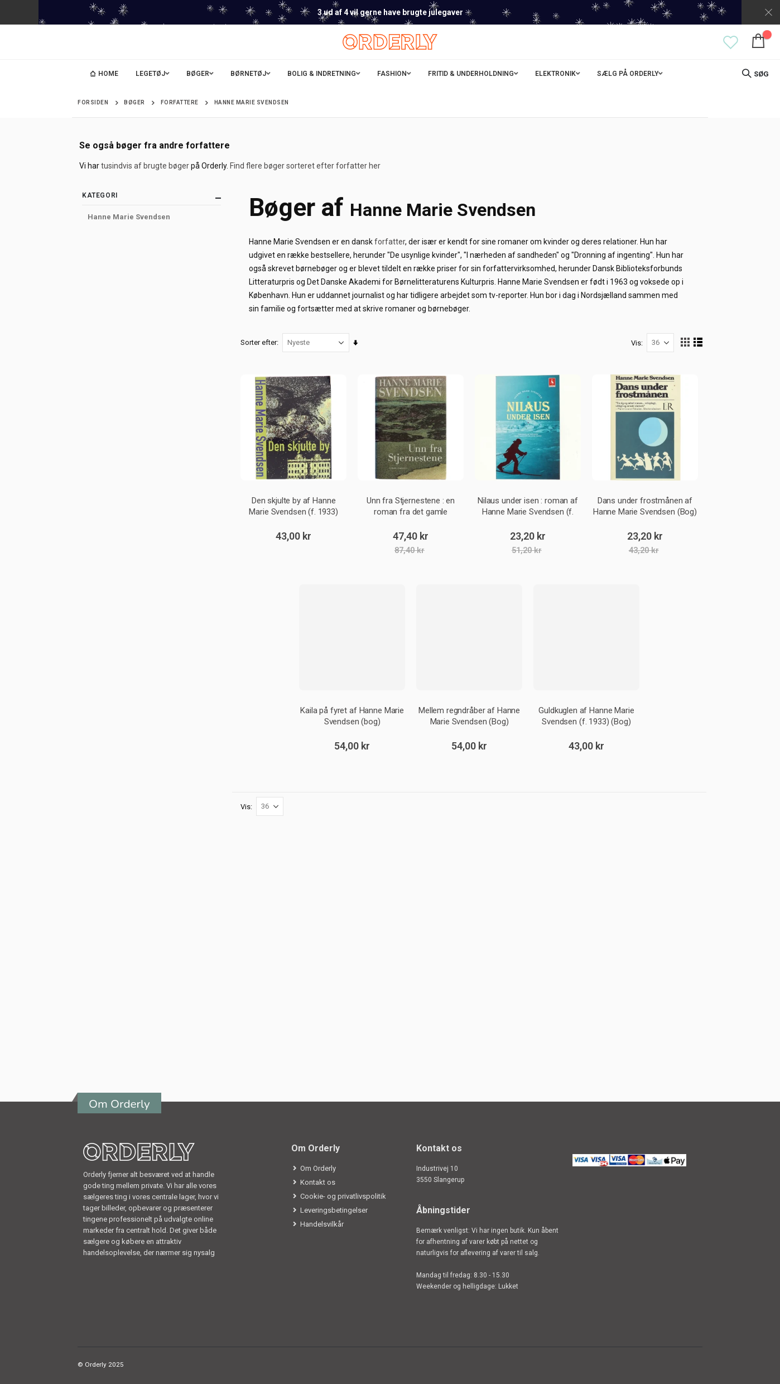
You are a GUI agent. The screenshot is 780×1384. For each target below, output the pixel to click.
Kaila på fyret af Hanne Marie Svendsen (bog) (353, 715)
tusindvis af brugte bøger (145, 165)
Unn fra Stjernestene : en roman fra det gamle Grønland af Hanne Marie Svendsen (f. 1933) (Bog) (411, 506)
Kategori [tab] (151, 197)
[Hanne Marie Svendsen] (151, 217)
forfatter (390, 241)
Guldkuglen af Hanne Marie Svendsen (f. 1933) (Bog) (586, 715)
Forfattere (180, 102)
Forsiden (93, 102)
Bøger (134, 102)
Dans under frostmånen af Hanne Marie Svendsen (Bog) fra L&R (645, 506)
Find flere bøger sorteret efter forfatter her (305, 165)
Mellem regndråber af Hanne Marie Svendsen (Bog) (469, 715)
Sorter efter (259, 342)
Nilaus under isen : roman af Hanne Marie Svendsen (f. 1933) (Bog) (528, 506)
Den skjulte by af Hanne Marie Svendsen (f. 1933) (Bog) (293, 506)
